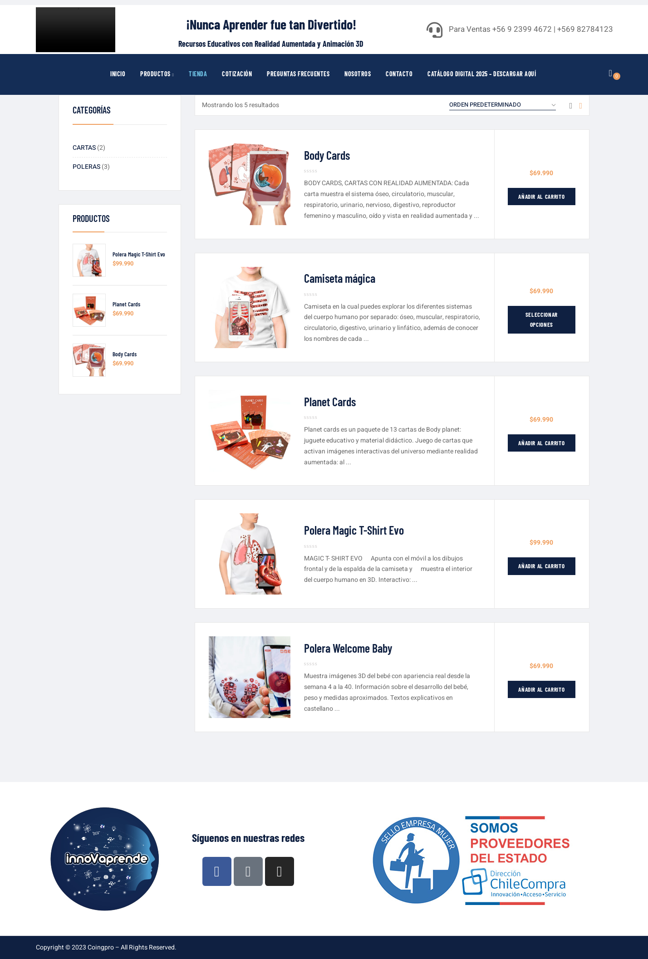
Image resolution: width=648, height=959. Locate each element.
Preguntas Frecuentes (298, 74)
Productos (157, 74)
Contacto (399, 74)
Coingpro (101, 947)
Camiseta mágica (339, 278)
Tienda (198, 74)
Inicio (117, 74)
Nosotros (357, 74)
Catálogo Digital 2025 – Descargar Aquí (481, 74)
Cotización (237, 74)
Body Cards (125, 354)
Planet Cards (126, 304)
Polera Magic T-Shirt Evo (139, 254)
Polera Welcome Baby (348, 648)
